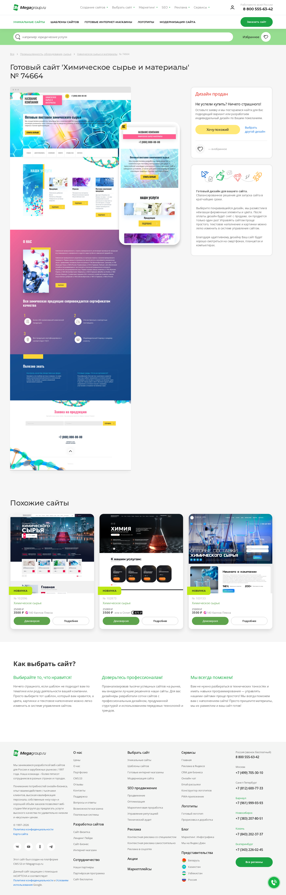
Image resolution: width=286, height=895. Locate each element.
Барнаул (241, 798)
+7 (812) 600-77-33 (249, 788)
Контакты (79, 790)
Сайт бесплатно (83, 879)
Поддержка (80, 796)
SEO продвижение (142, 788)
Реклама (180, 7)
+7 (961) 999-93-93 (249, 803)
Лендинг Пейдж (83, 838)
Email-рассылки (191, 784)
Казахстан (191, 866)
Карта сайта (20, 834)
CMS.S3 (77, 778)
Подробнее (71, 621)
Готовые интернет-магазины (108, 22)
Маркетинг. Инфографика (197, 837)
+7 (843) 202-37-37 (249, 834)
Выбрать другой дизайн (255, 129)
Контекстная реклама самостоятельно (151, 843)
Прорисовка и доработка (197, 819)
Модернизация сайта (177, 22)
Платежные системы (86, 814)
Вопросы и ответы (84, 802)
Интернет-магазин (85, 850)
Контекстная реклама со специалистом (151, 837)
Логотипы (146, 22)
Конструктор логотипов (196, 790)
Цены (76, 760)
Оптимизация (136, 801)
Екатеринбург (244, 844)
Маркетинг (147, 7)
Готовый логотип (192, 813)
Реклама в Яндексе (193, 766)
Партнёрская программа (89, 873)
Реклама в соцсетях (139, 849)
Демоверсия (31, 621)
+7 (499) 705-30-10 (249, 772)
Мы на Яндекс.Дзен (193, 843)
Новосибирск (244, 813)
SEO (165, 7)
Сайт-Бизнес (81, 844)
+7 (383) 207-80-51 (249, 818)
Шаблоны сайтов (65, 22)
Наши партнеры (83, 867)
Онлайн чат (188, 778)
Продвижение (136, 795)
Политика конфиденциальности (33, 829)
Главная (186, 760)
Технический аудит (139, 819)
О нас (76, 766)
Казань (240, 828)
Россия (189, 879)
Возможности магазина (88, 808)
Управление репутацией (142, 813)
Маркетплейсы (139, 869)
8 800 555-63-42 (258, 9)
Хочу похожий (218, 129)
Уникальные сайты (29, 22)
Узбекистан (191, 873)
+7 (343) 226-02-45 (249, 849)
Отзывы (78, 784)
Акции (132, 859)
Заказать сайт (256, 21)
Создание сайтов (93, 7)
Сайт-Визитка (81, 832)
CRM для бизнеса (192, 772)
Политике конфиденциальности (33, 880)
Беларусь (190, 860)
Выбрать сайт (122, 7)
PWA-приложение (192, 796)
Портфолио (80, 772)
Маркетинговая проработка (145, 807)
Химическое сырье (27, 603)
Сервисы (200, 7)
